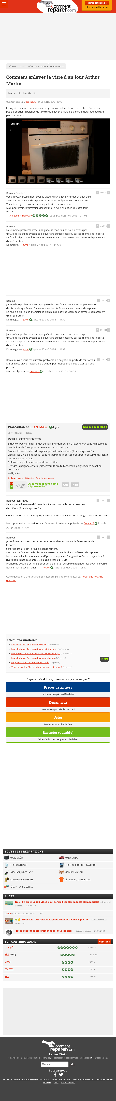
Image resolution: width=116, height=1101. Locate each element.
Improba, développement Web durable (61, 1079)
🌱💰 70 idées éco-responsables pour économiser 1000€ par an (51, 919)
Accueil (58, 6)
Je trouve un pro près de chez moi (58, 709)
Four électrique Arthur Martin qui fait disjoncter (34, 649)
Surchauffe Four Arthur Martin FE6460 (29, 645)
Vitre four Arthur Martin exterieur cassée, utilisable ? (36, 667)
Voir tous (104, 941)
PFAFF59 (9, 969)
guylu (26, 244)
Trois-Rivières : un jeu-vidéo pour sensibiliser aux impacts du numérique (57, 901)
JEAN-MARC (39, 427)
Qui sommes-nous (21, 1079)
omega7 (9, 947)
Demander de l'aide (97, 3)
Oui (65, 485)
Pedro (46, 567)
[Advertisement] (58, 37)
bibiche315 (31, 102)
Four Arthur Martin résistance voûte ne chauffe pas (35, 653)
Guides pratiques (21, 913)
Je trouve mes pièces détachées (58, 694)
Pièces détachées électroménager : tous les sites (43, 930)
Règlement (108, 1079)
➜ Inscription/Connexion (97, 7)
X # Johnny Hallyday (21, 215)
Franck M (89, 523)
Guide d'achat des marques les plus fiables (58, 739)
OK (72, 1064)
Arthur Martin (27, 93)
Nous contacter (68, 1083)
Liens (8, 913)
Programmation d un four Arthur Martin (30, 662)
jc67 (7, 976)
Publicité (47, 1083)
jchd (7, 954)
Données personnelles (92, 1079)
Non (75, 485)
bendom (35, 371)
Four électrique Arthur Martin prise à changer (33, 658)
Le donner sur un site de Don (58, 724)
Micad (8, 961)
